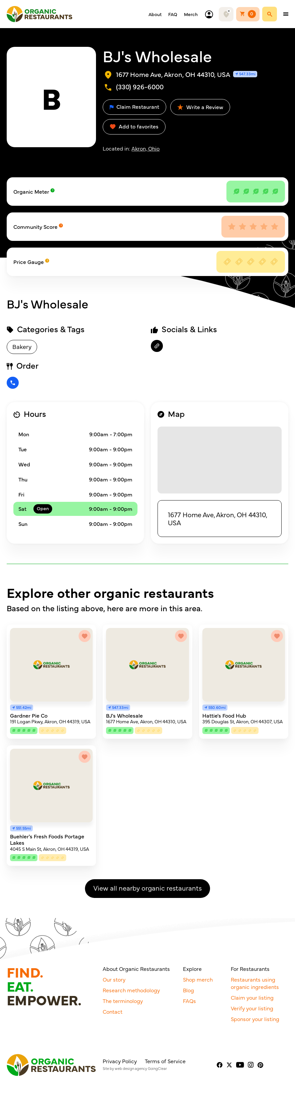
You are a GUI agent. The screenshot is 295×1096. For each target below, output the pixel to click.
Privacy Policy (120, 1061)
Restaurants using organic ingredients (255, 983)
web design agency (131, 1068)
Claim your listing (252, 997)
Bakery (21, 346)
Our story (114, 979)
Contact (112, 1011)
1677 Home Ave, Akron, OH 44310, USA (217, 518)
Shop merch (198, 979)
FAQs (189, 1000)
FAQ (172, 14)
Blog (188, 990)
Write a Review (200, 106)
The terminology (123, 1000)
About (155, 14)
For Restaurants (250, 968)
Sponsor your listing (255, 1018)
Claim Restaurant (134, 106)
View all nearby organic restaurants (147, 887)
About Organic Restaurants (136, 968)
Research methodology (131, 990)
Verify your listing (252, 1008)
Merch (191, 14)
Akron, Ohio (145, 148)
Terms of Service (165, 1061)
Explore (192, 968)
